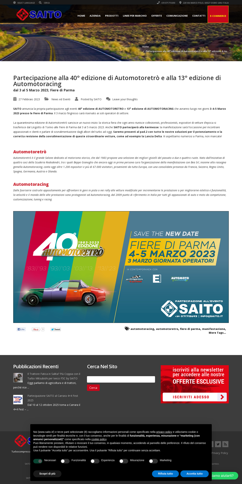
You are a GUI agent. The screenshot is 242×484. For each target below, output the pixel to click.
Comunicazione (177, 15)
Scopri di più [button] (47, 473)
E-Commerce (218, 16)
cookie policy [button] (98, 439)
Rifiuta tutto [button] (165, 473)
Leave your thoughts (125, 99)
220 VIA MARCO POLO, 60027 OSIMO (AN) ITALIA (204, 3)
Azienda (95, 15)
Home (81, 15)
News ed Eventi (60, 99)
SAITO (98, 99)
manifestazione (213, 329)
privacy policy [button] (164, 431)
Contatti (198, 15)
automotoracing (142, 329)
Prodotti (111, 15)
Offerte (156, 15)
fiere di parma (190, 329)
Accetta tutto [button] (194, 473)
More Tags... (217, 332)
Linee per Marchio (135, 15)
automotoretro (167, 329)
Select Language (24, 3)
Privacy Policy (219, 453)
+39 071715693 (166, 3)
